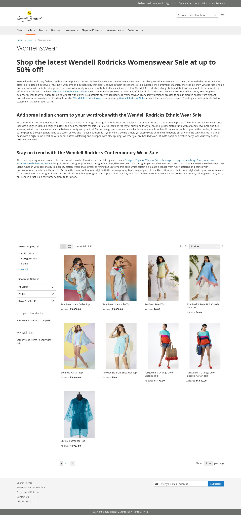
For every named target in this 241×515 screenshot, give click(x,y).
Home (19, 40)
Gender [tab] (23, 287)
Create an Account (189, 3)
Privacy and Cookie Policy (31, 487)
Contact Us (23, 496)
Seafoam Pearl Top (155, 304)
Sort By (184, 246)
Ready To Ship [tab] (27, 300)
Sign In (169, 3)
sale (30, 40)
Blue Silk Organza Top (73, 440)
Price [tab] (21, 293)
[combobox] (197, 15)
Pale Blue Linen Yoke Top (116, 304)
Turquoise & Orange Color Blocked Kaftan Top (201, 374)
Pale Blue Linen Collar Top (75, 304)
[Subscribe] (216, 483)
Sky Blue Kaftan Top (72, 372)
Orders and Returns (28, 492)
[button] (213, 3)
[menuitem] (19, 30)
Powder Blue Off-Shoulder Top (120, 372)
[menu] (120, 30)
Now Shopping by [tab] (28, 246)
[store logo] (29, 16)
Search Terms (24, 482)
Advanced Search (26, 501)
